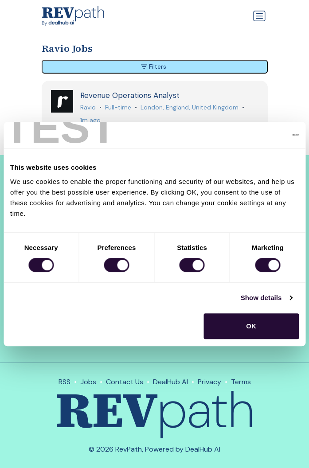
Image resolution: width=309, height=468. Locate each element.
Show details (261, 297)
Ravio (88, 107)
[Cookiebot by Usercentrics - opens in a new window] (260, 135)
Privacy (209, 381)
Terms (241, 381)
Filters (153, 66)
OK (251, 326)
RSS (64, 381)
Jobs (88, 381)
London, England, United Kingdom (190, 107)
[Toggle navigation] (259, 16)
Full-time (118, 107)
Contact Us (124, 381)
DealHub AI (170, 381)
